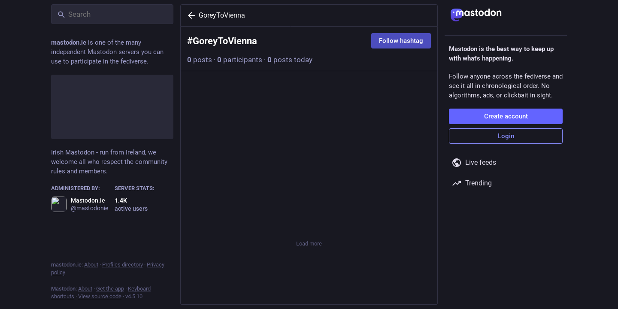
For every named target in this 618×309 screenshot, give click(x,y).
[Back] (190, 15)
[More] (425, 219)
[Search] (112, 14)
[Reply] (196, 219)
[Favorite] (309, 219)
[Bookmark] (367, 219)
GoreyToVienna (222, 15)
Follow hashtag (401, 41)
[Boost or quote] (251, 219)
